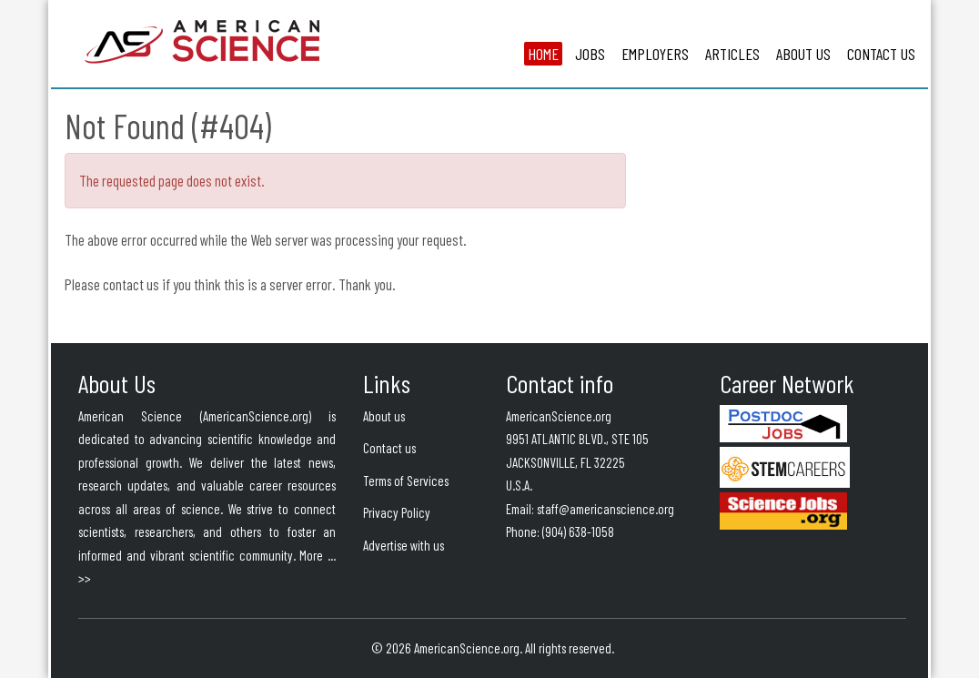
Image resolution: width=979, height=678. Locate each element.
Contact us (389, 448)
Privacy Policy (396, 512)
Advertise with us (403, 545)
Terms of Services (406, 480)
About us (384, 416)
